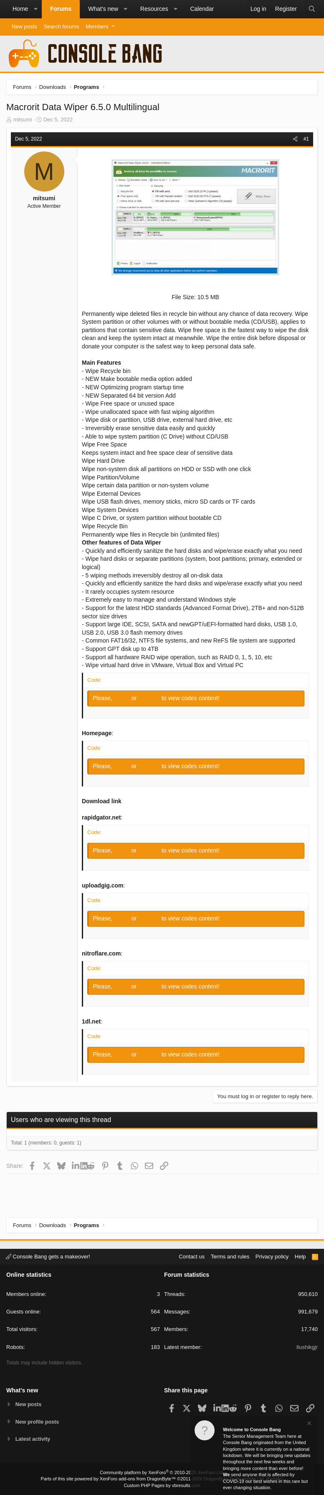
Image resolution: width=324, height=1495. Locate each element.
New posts (24, 26)
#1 (306, 139)
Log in (123, 698)
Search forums (61, 26)
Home (20, 8)
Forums (60, 8)
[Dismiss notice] (308, 1424)
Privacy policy (272, 1256)
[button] (35, 9)
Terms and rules (230, 1256)
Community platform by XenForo (162, 1472)
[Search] (312, 9)
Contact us (192, 1256)
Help (300, 1256)
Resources (154, 8)
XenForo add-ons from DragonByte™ (138, 1478)
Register (150, 698)
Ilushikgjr (307, 1347)
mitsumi (22, 119)
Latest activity (33, 1439)
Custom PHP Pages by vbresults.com (162, 1485)
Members (97, 26)
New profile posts (38, 1421)
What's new (103, 8)
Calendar (202, 8)
